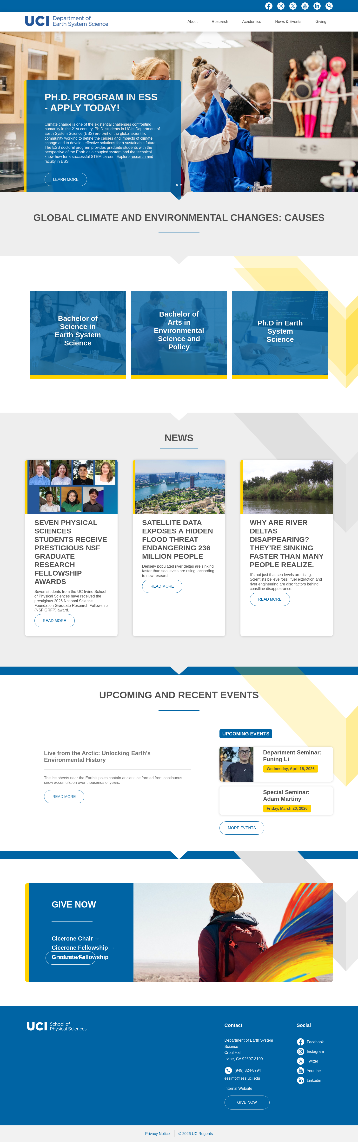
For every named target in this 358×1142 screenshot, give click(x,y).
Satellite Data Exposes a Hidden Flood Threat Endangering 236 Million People (177, 539)
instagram (281, 6)
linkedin (317, 6)
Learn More (66, 179)
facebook (269, 6)
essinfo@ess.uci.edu (242, 1078)
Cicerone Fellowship (80, 947)
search (329, 6)
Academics (251, 21)
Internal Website (238, 1088)
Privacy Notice (157, 1134)
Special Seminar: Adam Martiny (286, 795)
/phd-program (280, 333)
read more (54, 621)
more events (242, 828)
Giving (320, 21)
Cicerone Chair (72, 938)
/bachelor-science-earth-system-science (78, 333)
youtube (305, 6)
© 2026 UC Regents (195, 1134)
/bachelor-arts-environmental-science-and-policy (179, 333)
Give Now (247, 1102)
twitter (293, 6)
